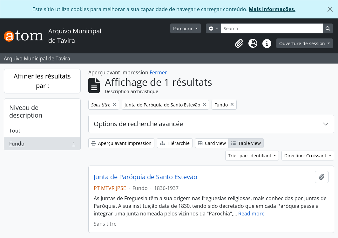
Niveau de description (25, 111)
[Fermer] (330, 9)
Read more (251, 213)
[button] (239, 44)
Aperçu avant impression (121, 143)
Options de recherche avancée (138, 123)
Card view (212, 143)
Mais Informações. (272, 9)
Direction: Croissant (306, 156)
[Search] (272, 28)
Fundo (42, 145)
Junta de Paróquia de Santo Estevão (145, 177)
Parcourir (183, 28)
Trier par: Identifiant (250, 156)
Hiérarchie (175, 143)
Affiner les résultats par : (42, 81)
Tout (14, 130)
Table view (246, 143)
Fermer (158, 72)
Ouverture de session (302, 43)
